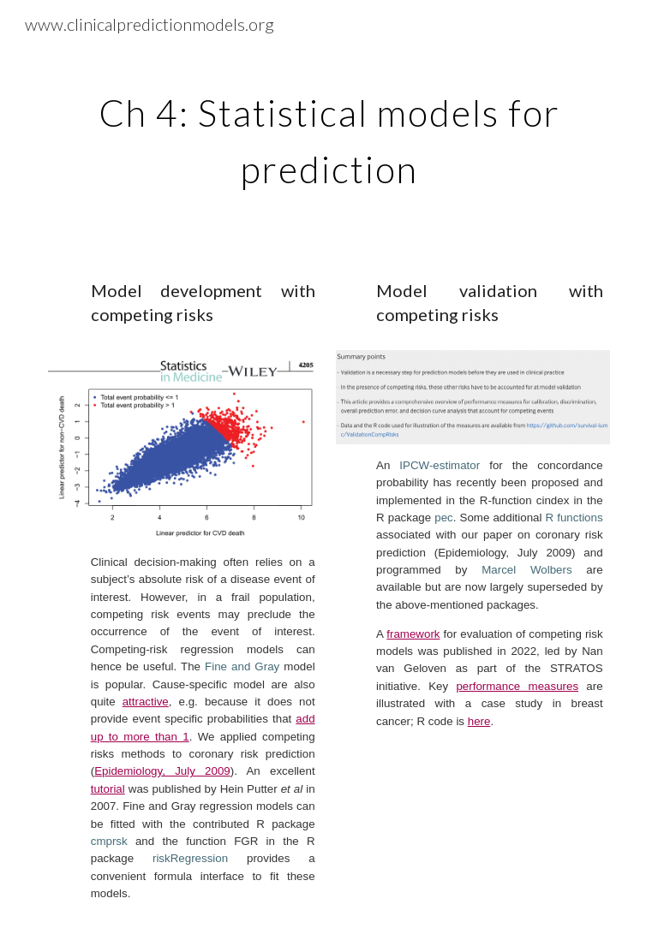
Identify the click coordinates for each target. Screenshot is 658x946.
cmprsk (109, 841)
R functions (574, 517)
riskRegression (190, 858)
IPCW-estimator (439, 465)
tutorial (108, 788)
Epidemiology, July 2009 (162, 771)
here (479, 721)
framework (413, 634)
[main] (328, 135)
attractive (146, 701)
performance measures (517, 686)
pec (443, 517)
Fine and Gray (242, 666)
